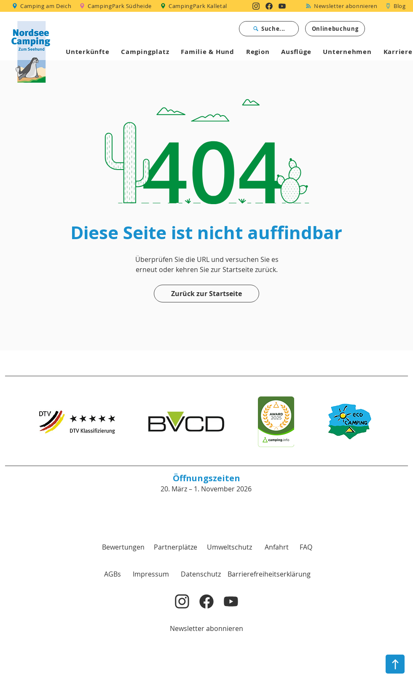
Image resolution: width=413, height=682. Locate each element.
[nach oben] (395, 664)
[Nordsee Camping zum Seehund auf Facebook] (269, 6)
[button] (112, 574)
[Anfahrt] (276, 547)
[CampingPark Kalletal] (195, 6)
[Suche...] (269, 28)
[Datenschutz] (200, 574)
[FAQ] (306, 547)
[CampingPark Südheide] (117, 6)
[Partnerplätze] (175, 547)
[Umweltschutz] (229, 547)
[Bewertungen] (123, 547)
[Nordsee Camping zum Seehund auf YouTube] (282, 6)
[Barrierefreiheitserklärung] (269, 574)
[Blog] (395, 6)
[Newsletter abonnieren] (343, 6)
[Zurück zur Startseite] (206, 293)
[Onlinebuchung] (335, 28)
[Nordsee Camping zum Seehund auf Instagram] (256, 6)
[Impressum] (151, 574)
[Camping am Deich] (42, 6)
